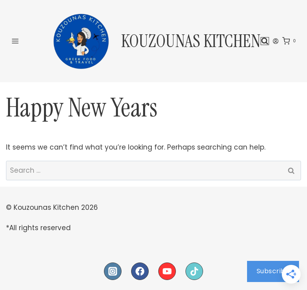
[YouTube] (167, 271)
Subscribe (273, 271)
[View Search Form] (265, 41)
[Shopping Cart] (290, 41)
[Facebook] (140, 271)
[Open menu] (15, 41)
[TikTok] (194, 271)
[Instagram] (113, 271)
